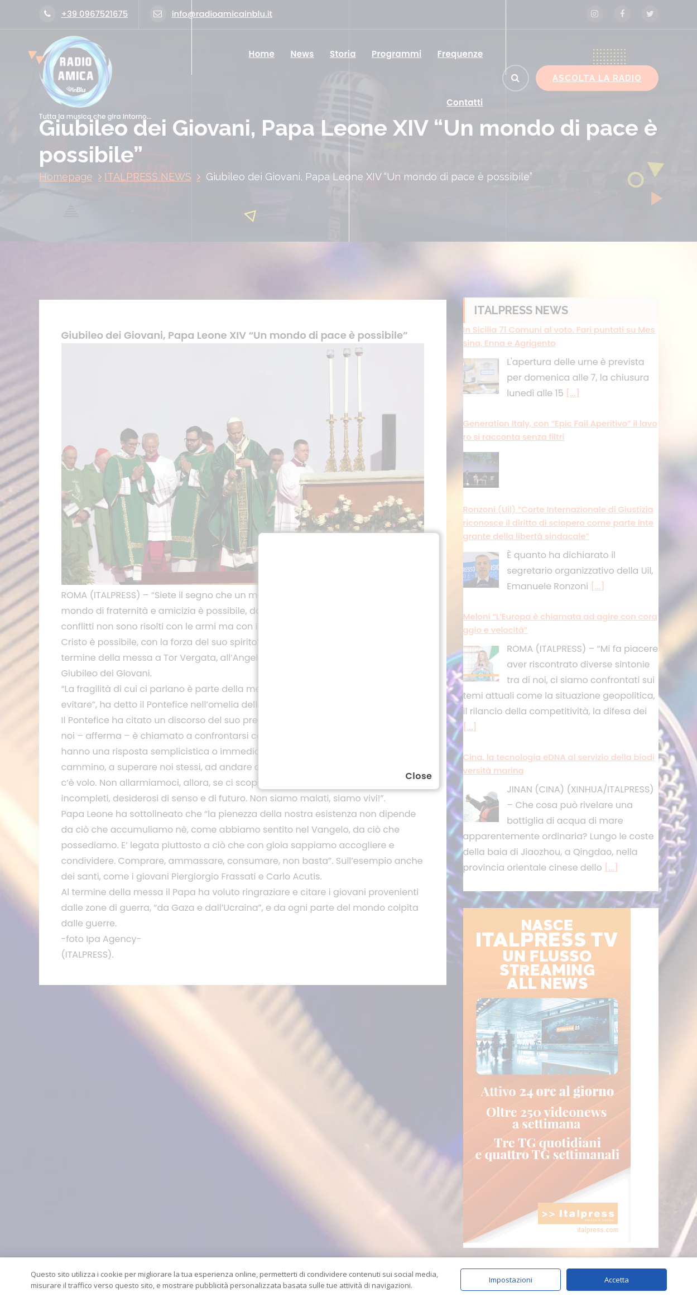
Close (418, 776)
